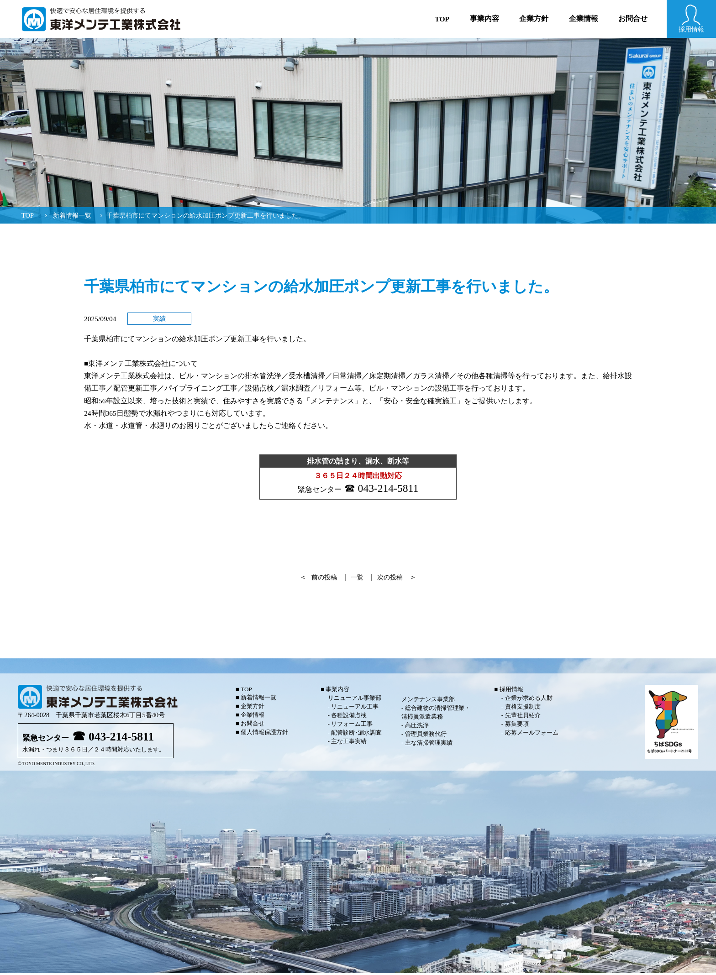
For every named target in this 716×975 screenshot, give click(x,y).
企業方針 (533, 18)
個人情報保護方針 (264, 733)
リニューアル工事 (355, 708)
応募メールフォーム (531, 734)
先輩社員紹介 (523, 717)
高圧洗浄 (417, 727)
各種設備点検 (349, 717)
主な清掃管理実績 (429, 744)
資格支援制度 (523, 708)
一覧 (357, 579)
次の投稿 (392, 579)
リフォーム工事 (352, 725)
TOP (27, 215)
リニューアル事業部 (354, 699)
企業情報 (583, 18)
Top (442, 19)
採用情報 (511, 691)
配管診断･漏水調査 (356, 734)
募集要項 (517, 725)
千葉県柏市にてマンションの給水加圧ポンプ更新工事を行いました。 (205, 215)
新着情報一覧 (72, 215)
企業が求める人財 (529, 699)
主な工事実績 (349, 743)
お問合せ (633, 18)
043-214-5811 (389, 489)
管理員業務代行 (426, 735)
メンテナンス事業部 (428, 701)
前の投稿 (321, 579)
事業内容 (484, 18)
